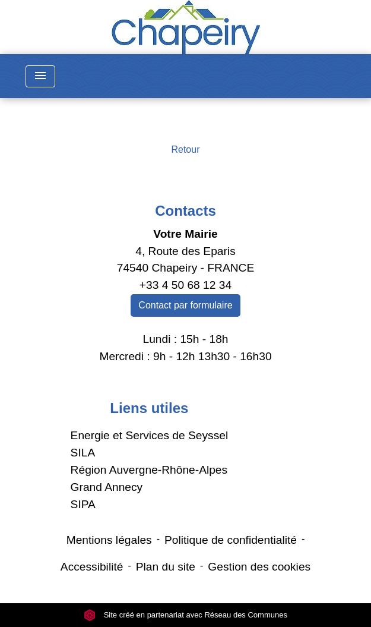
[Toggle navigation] (40, 76)
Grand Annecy (107, 487)
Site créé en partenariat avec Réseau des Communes (185, 614)
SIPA (83, 504)
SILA (83, 452)
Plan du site (165, 566)
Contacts (185, 211)
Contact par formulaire (185, 305)
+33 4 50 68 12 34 (185, 285)
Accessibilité (92, 566)
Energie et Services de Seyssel (150, 435)
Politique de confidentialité (230, 540)
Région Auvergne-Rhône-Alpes (149, 470)
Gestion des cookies (259, 566)
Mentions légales (109, 540)
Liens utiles (149, 408)
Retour (185, 149)
